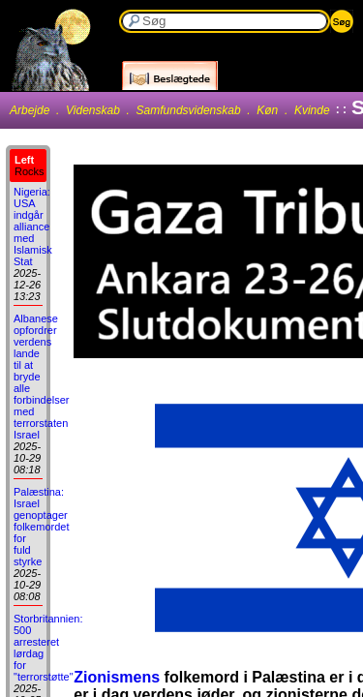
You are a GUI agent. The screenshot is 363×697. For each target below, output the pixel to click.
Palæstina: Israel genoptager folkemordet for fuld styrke (41, 526)
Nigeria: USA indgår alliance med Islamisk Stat (33, 226)
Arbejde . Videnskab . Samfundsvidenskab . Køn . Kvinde (170, 110)
